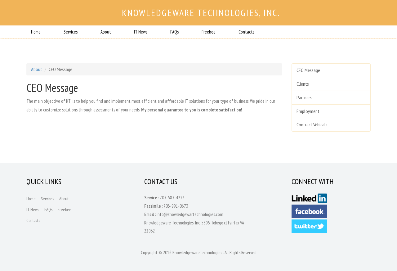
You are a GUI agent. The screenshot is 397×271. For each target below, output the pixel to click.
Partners (304, 97)
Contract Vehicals (312, 124)
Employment (308, 111)
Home (36, 32)
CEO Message (308, 70)
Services (71, 32)
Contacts (246, 32)
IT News (140, 32)
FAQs (174, 32)
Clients (303, 84)
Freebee (209, 32)
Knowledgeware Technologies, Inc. (201, 13)
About (105, 32)
